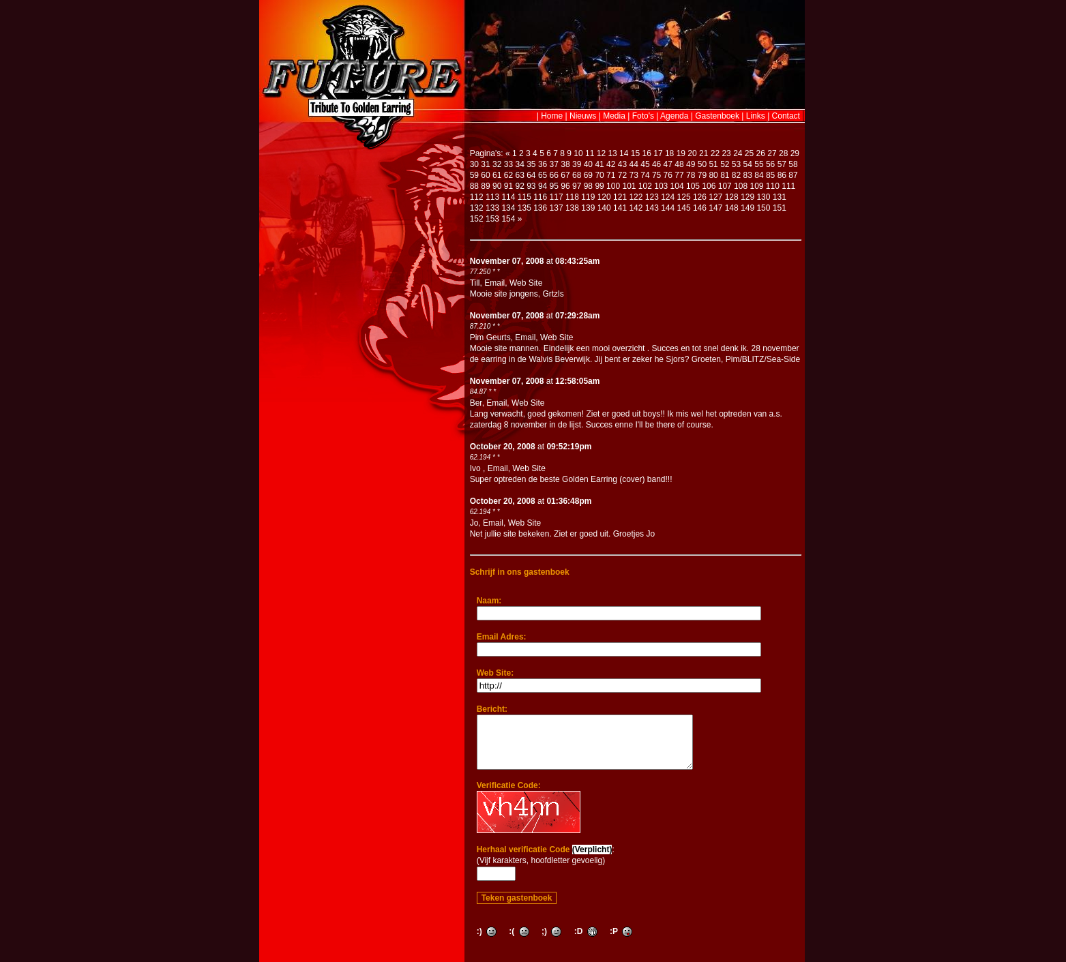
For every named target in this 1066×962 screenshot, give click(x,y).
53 (736, 164)
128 (732, 197)
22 (715, 153)
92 (519, 186)
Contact (786, 116)
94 (542, 186)
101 (629, 186)
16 (646, 153)
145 (684, 208)
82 (736, 175)
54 (747, 164)
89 (485, 186)
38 (565, 164)
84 (758, 175)
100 (613, 186)
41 (599, 164)
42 (610, 164)
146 (700, 208)
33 (508, 164)
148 (732, 208)
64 (531, 175)
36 (542, 164)
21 (703, 153)
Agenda (674, 116)
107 (725, 186)
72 (622, 175)
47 (668, 164)
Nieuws (582, 116)
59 (474, 175)
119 (588, 197)
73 (634, 175)
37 (554, 164)
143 (652, 208)
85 (770, 175)
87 (792, 175)
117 (556, 197)
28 (783, 153)
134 (508, 208)
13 (612, 153)
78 (690, 175)
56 (770, 164)
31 (485, 164)
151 (779, 208)
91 (508, 186)
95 (554, 186)
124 (668, 197)
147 (715, 208)
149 (747, 208)
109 (756, 186)
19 (681, 153)
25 (749, 153)
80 (713, 175)
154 (508, 219)
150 (763, 208)
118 (572, 197)
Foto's (643, 116)
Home (552, 116)
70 (599, 175)
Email (494, 283)
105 (693, 186)
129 (747, 197)
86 (782, 175)
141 (620, 208)
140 (604, 208)
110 (773, 186)
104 (677, 186)
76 (668, 175)
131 (779, 197)
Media (614, 116)
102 (645, 186)
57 (782, 164)
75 (656, 175)
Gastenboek (717, 116)
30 (474, 164)
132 (477, 208)
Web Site (525, 283)
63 (519, 175)
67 (565, 175)
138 (572, 208)
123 (652, 197)
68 (576, 175)
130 (763, 197)
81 (724, 175)
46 (656, 164)
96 (565, 186)
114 (508, 197)
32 (496, 164)
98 (588, 186)
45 (644, 164)
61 (496, 175)
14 (623, 153)
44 (634, 164)
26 (760, 153)
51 (713, 164)
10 (578, 153)
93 (531, 186)
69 (588, 175)
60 (485, 175)
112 (477, 197)
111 (788, 186)
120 (604, 197)
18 (669, 153)
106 (708, 186)
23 (726, 153)
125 (684, 197)
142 (635, 208)
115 (524, 197)
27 (771, 153)
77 (679, 175)
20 (691, 153)
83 (747, 175)
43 (622, 164)
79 (702, 175)
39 (576, 164)
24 (737, 153)
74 (644, 175)
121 (620, 197)
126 (700, 197)
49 (690, 164)
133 (492, 208)
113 (492, 197)
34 (519, 164)
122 (635, 197)
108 (740, 186)
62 (508, 175)
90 (496, 186)
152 (477, 219)
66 (554, 175)
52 (724, 164)
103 (661, 186)
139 (588, 208)
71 (610, 175)
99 (599, 186)
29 (794, 153)
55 (758, 164)
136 (540, 208)
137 (556, 208)
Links (755, 116)
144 (668, 208)
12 (601, 153)
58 (792, 164)
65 (542, 175)
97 (576, 186)
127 (715, 197)
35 (531, 164)
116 (540, 197)
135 (524, 208)
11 (589, 153)
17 (657, 153)
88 (474, 186)
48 (679, 164)
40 (588, 164)
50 (702, 164)
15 (635, 153)
